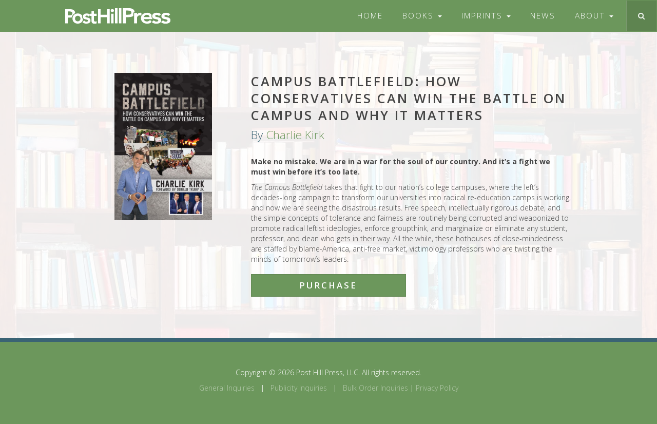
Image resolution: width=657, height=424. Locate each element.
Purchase (328, 285)
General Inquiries (227, 388)
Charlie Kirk (295, 135)
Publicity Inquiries (298, 388)
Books (422, 15)
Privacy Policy (437, 388)
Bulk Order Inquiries (375, 388)
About (594, 15)
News (542, 15)
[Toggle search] (641, 16)
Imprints (486, 15)
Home (370, 15)
